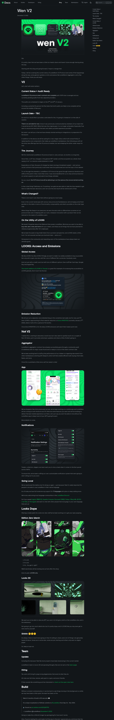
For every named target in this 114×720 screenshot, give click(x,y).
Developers (31, 2)
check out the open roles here (63, 682)
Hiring (39, 2)
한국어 (79, 499)
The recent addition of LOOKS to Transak (34, 268)
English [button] (84, 2)
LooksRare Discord (63, 495)
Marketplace (74, 2)
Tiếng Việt (73, 499)
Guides (23, 2)
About (16, 2)
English (33, 499)
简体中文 (39, 499)
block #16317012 (63, 320)
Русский (57, 499)
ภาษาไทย (24, 502)
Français (51, 499)
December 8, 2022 (46, 711)
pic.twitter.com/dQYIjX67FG (40, 707)
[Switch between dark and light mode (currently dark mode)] (90, 2)
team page (73, 665)
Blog (60, 2)
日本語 (62, 499)
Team (66, 2)
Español (45, 499)
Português (33, 502)
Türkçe (67, 499)
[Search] (103, 2)
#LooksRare (56, 703)
